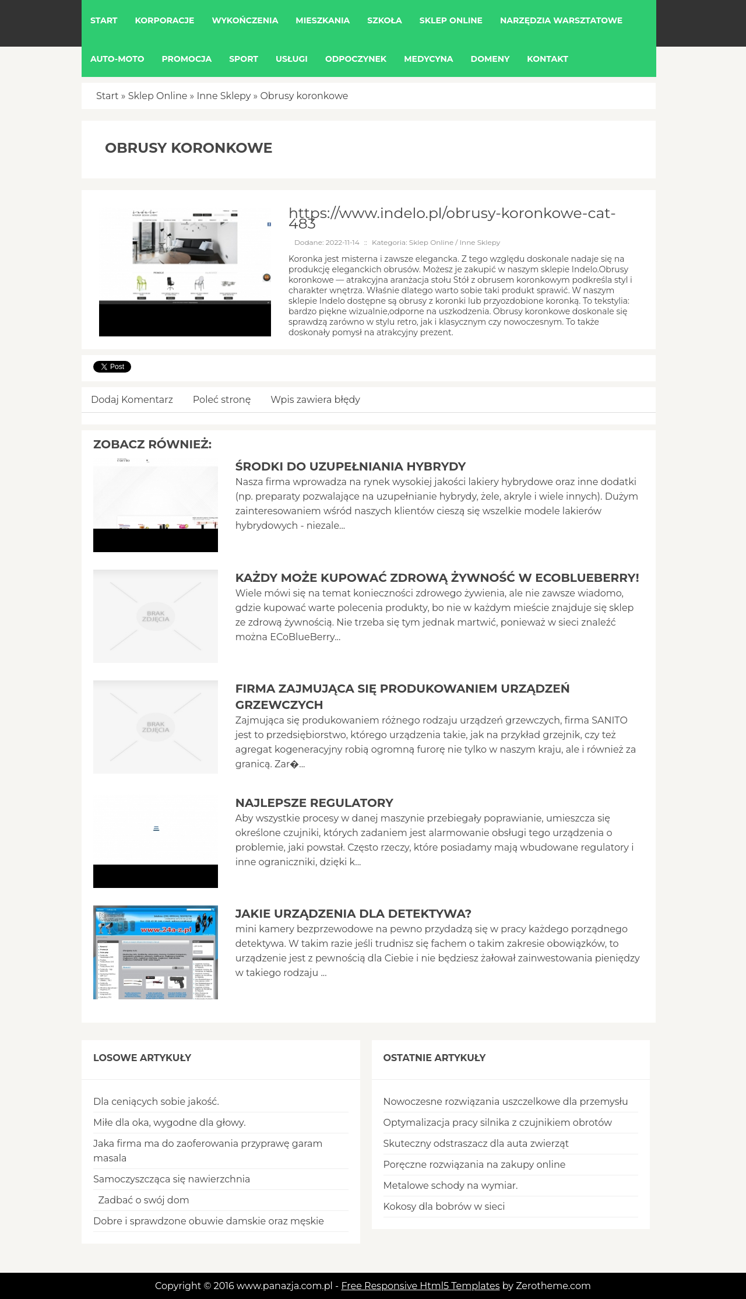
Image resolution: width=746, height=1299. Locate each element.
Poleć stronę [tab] (222, 399)
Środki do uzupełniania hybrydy (350, 466)
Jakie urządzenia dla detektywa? (353, 914)
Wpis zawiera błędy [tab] (315, 399)
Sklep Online (158, 95)
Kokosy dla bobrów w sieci (444, 1206)
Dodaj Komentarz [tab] (132, 399)
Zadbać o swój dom (141, 1200)
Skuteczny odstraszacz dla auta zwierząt (476, 1143)
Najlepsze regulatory (314, 803)
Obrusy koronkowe (304, 95)
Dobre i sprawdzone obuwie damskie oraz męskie (208, 1221)
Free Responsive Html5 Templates (420, 1285)
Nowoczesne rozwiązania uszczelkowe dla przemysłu (505, 1101)
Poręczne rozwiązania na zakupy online (474, 1164)
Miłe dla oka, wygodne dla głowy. (169, 1122)
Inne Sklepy (223, 95)
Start (107, 95)
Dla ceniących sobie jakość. (156, 1101)
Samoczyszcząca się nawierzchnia (171, 1179)
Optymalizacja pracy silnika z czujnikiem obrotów (498, 1122)
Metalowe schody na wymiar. (450, 1185)
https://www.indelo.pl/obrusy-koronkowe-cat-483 (452, 218)
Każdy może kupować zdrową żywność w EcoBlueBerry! (437, 578)
